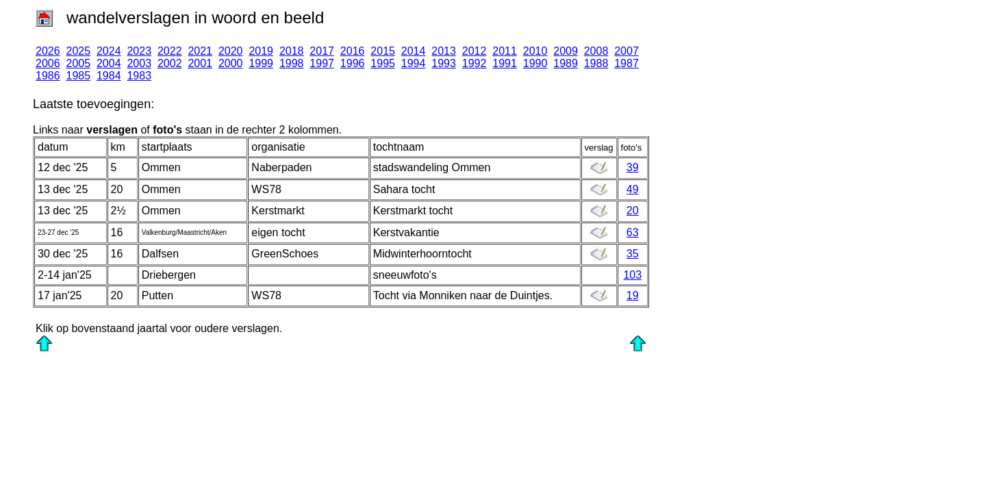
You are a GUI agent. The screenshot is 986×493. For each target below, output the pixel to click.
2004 (109, 63)
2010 (535, 51)
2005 (78, 63)
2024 (109, 51)
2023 (139, 51)
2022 (169, 51)
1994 (413, 63)
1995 (382, 63)
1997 (321, 63)
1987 (626, 63)
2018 (291, 51)
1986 (48, 75)
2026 (48, 51)
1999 (261, 63)
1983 (139, 75)
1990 (535, 63)
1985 (78, 75)
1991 (504, 63)
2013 (443, 51)
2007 (626, 51)
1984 (109, 75)
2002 (169, 63)
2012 (474, 51)
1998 (291, 63)
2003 (139, 63)
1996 (352, 63)
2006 (48, 63)
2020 (230, 51)
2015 (382, 51)
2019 (261, 51)
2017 (321, 51)
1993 (443, 63)
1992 (474, 63)
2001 (200, 63)
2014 (413, 51)
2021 (200, 51)
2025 (78, 51)
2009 (565, 51)
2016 (352, 51)
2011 (504, 51)
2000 (230, 63)
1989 (565, 63)
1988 (596, 63)
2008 (596, 51)
